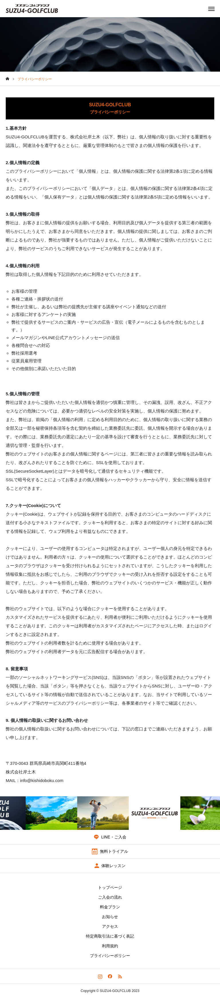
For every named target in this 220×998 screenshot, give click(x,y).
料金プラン (110, 907)
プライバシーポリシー (110, 955)
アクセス (110, 926)
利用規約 (110, 946)
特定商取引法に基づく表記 (110, 936)
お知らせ (110, 916)
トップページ (110, 887)
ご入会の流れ (110, 897)
